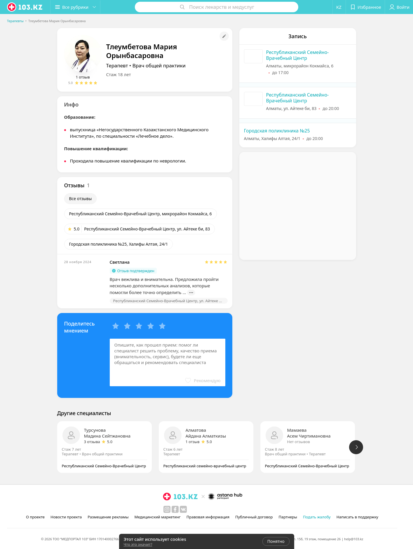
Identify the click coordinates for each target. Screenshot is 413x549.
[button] (75, 7)
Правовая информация (208, 517)
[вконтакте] (183, 509)
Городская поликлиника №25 (277, 131)
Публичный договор (254, 517)
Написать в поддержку (357, 517)
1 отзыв (83, 77)
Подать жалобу (317, 517)
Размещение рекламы (108, 517)
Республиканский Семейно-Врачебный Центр (297, 55)
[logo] (25, 7)
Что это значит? (138, 544)
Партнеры (287, 517)
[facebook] (175, 509)
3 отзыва (92, 441)
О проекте (35, 517)
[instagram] (166, 509)
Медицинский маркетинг (158, 517)
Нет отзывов (298, 441)
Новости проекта (66, 517)
